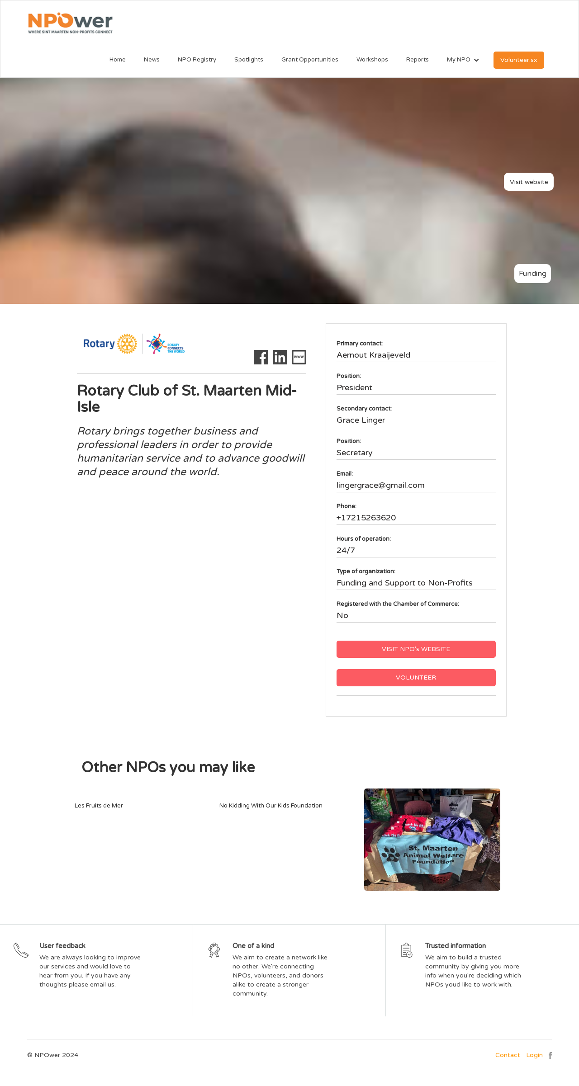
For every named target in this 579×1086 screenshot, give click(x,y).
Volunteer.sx (518, 60)
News (152, 59)
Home (117, 59)
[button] (458, 60)
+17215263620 (366, 517)
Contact (507, 1055)
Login (534, 1055)
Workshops (372, 59)
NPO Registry (197, 59)
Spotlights (248, 59)
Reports (417, 59)
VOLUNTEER (416, 677)
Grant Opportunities (309, 59)
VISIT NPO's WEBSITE (416, 649)
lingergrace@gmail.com (381, 485)
